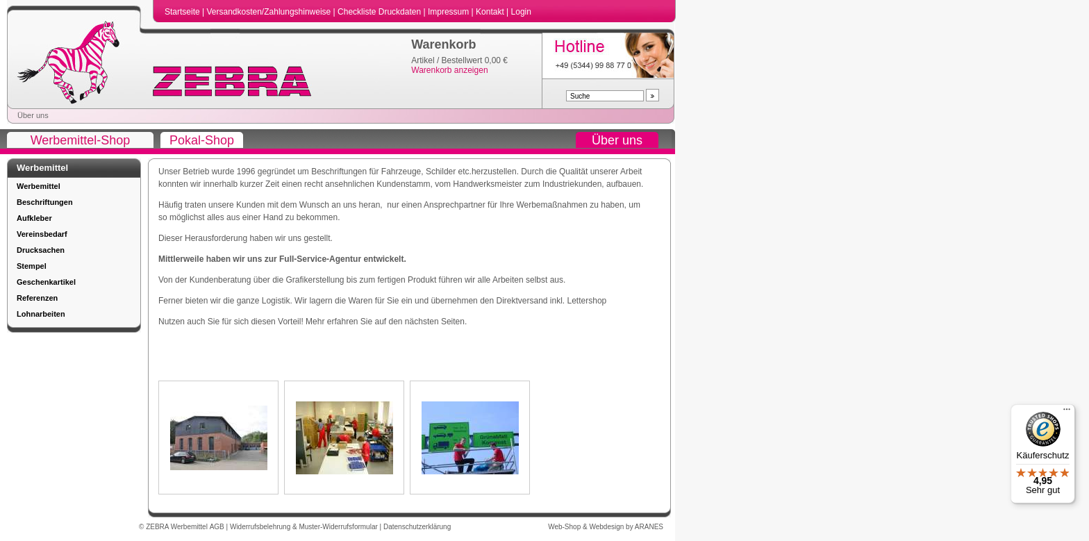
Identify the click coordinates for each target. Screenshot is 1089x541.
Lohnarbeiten (41, 314)
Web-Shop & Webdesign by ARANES (605, 527)
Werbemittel (38, 186)
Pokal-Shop (201, 140)
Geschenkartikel (46, 282)
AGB (218, 527)
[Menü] (1066, 412)
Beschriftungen (45, 202)
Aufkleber (34, 218)
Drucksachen (41, 250)
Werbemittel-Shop (81, 140)
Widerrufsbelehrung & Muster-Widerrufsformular (305, 527)
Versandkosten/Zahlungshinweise (269, 12)
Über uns (33, 115)
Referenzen (37, 298)
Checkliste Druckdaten (380, 12)
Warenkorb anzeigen (449, 70)
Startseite (183, 12)
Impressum (450, 12)
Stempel (32, 266)
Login (521, 12)
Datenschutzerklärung (417, 527)
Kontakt (491, 12)
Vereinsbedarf (42, 234)
